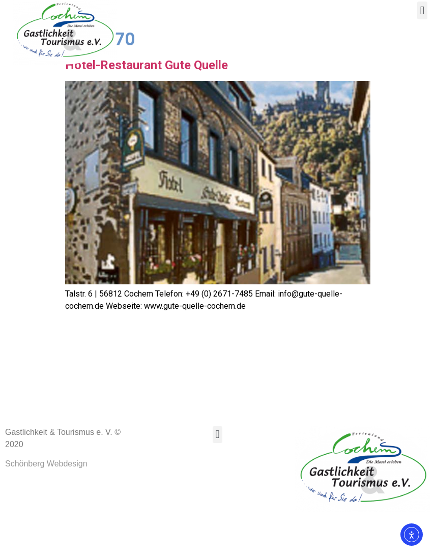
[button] (422, 10)
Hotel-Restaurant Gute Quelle (146, 105)
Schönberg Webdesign (46, 504)
